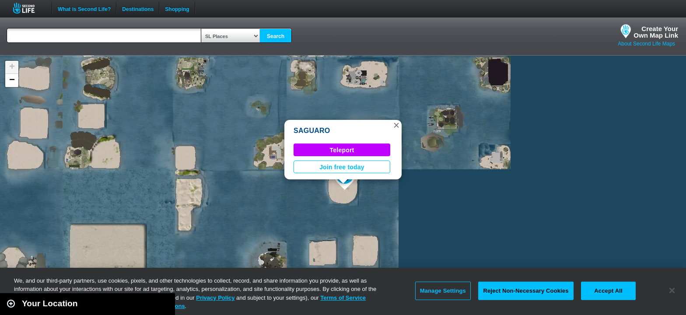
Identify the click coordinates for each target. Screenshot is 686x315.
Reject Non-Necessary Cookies (525, 290)
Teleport (342, 150)
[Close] (672, 290)
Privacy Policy (215, 297)
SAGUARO (312, 130)
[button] (396, 125)
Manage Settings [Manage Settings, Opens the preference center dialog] (443, 290)
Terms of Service (343, 297)
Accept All (608, 290)
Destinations (138, 8)
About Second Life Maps (646, 44)
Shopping (177, 8)
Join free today (341, 167)
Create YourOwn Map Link (656, 32)
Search (275, 36)
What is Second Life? (84, 8)
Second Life (28, 8)
